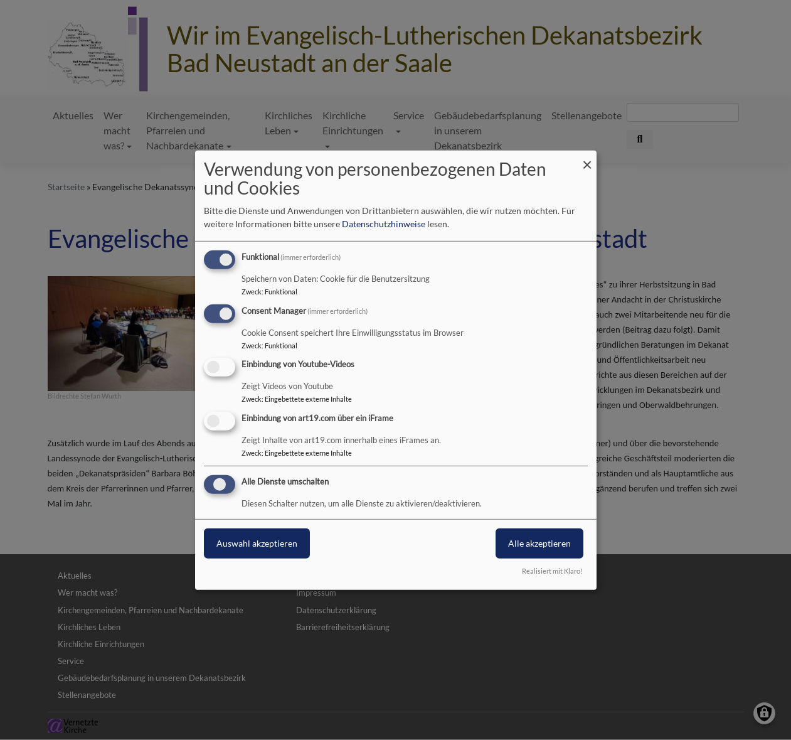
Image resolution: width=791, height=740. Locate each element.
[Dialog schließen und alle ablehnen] (587, 158)
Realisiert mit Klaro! (552, 571)
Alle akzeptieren (539, 543)
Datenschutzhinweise (383, 223)
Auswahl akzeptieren (256, 543)
